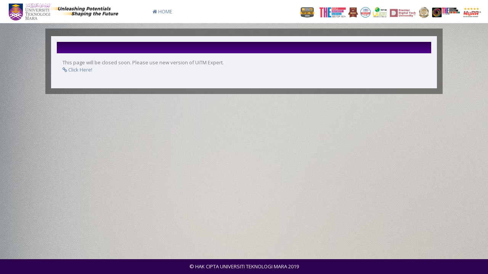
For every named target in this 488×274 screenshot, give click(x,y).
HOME (162, 11)
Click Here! (77, 69)
